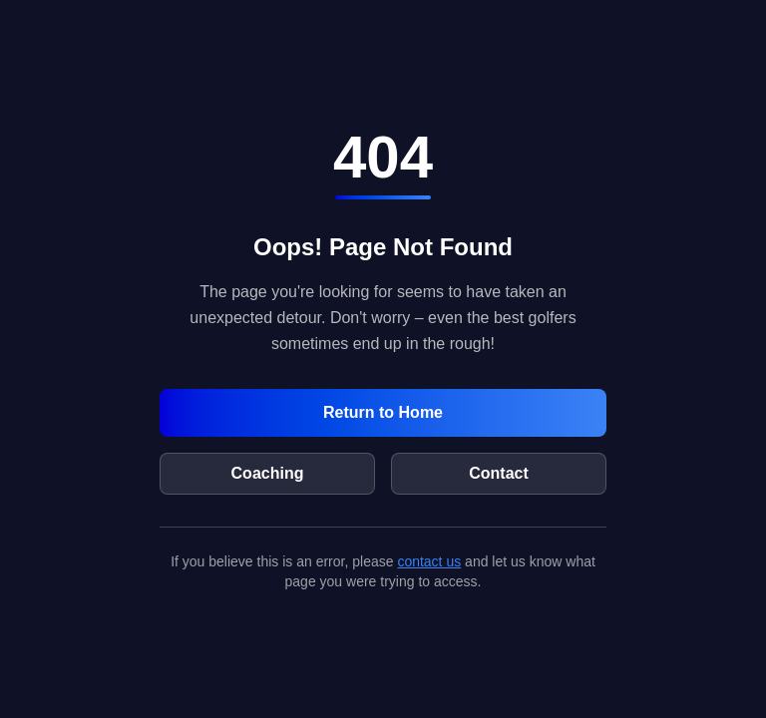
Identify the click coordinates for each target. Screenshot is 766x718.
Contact (499, 473)
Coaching (267, 473)
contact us (429, 561)
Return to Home (383, 412)
